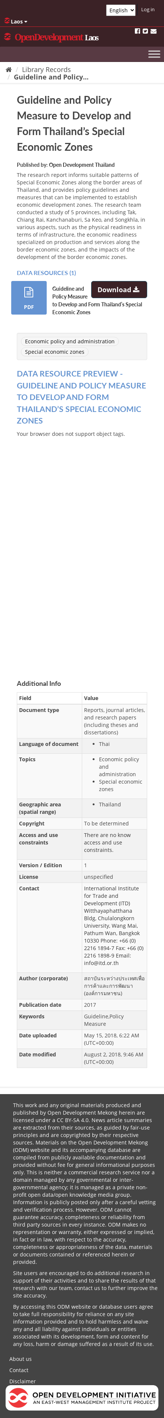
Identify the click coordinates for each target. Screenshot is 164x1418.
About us (20, 1358)
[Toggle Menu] (154, 53)
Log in (148, 9)
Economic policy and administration (70, 341)
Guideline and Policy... (51, 76)
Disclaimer (22, 1381)
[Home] (9, 69)
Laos (15, 21)
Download (119, 289)
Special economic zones (54, 351)
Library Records (46, 69)
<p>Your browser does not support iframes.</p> (82, 549)
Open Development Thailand (82, 165)
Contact (18, 1370)
